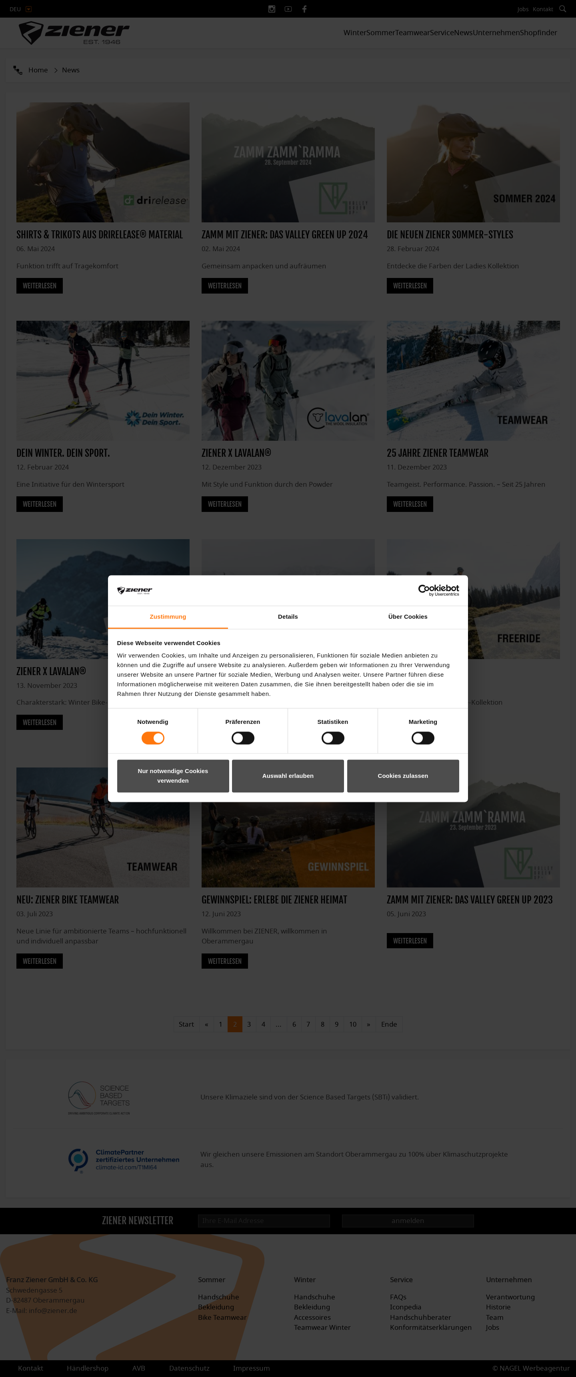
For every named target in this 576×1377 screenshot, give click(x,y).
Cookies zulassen (403, 776)
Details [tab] (288, 617)
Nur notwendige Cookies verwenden (173, 776)
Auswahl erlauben (288, 776)
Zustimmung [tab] (168, 617)
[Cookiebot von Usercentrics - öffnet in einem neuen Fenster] (424, 590)
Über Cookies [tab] (408, 617)
